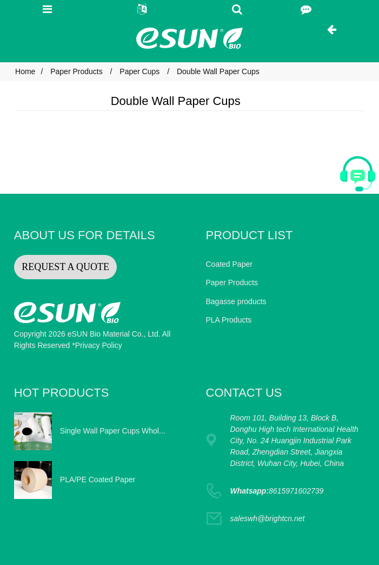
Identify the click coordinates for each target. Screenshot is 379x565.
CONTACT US (244, 392)
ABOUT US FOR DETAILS (84, 235)
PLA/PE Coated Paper (97, 479)
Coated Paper (229, 264)
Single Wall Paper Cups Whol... (112, 430)
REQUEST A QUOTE (65, 266)
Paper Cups (139, 71)
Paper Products (76, 71)
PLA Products (229, 320)
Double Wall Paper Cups (218, 71)
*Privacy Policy (97, 345)
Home (25, 71)
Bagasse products (236, 301)
